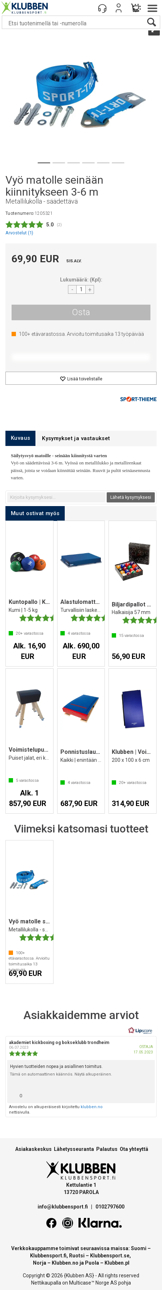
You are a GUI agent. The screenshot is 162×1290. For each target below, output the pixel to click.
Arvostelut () (19, 232)
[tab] (20, 438)
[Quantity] (81, 289)
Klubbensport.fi (48, 1255)
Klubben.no (65, 1263)
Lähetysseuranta (74, 1149)
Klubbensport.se (109, 1255)
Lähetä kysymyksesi (130, 497)
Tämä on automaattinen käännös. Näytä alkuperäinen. (61, 1074)
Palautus (107, 1149)
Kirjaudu (118, 8)
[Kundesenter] (102, 8)
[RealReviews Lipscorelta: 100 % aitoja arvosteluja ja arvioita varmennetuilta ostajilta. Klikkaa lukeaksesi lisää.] (140, 1030)
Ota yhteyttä (134, 1149)
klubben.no (92, 1107)
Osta (81, 312)
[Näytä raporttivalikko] (146, 1094)
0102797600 (109, 1207)
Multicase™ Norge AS (93, 1283)
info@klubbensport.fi (63, 1207)
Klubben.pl (117, 1263)
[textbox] (56, 497)
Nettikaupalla (46, 1283)
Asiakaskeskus (33, 1149)
